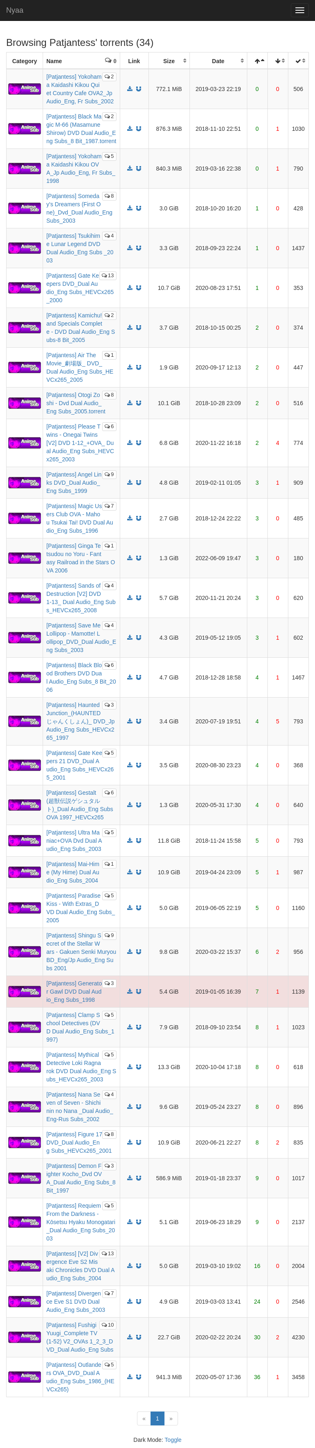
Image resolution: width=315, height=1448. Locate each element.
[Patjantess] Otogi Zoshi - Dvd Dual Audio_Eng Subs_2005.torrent (75, 403)
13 (108, 275)
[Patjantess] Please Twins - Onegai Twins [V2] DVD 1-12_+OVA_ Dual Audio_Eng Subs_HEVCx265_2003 (80, 443)
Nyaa (14, 10)
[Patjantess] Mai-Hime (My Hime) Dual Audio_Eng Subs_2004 (72, 872)
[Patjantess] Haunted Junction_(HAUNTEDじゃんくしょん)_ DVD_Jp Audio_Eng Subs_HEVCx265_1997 (80, 721)
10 (108, 1325)
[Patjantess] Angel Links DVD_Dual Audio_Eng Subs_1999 (74, 482)
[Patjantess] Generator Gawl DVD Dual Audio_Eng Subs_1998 (74, 991)
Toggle (172, 1440)
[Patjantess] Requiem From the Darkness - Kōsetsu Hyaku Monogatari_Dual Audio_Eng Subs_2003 (80, 1222)
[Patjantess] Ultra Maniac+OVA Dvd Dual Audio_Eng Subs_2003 (74, 840)
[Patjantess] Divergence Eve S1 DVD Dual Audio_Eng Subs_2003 (75, 1301)
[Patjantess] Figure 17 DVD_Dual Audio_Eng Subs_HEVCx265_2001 (79, 1142)
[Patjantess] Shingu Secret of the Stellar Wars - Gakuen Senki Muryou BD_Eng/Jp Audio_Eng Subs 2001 (81, 951)
